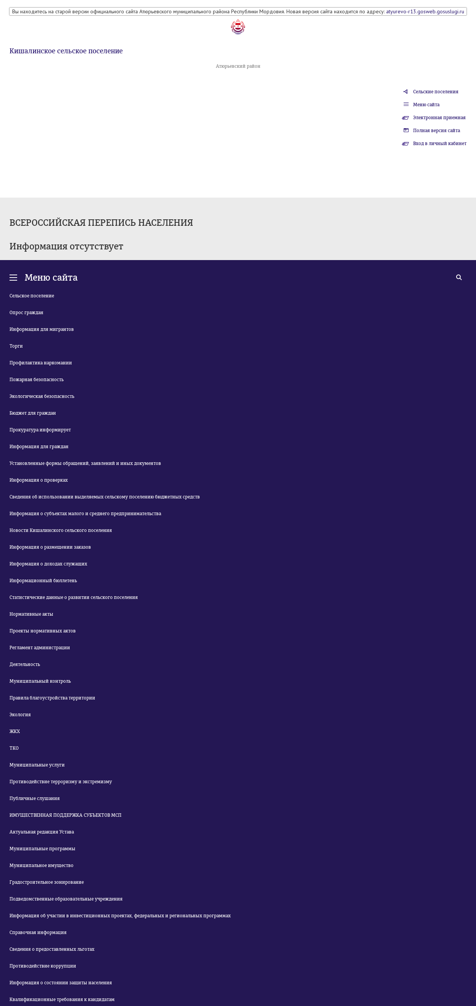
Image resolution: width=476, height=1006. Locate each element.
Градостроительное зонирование (47, 882)
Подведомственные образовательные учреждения (66, 899)
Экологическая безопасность (42, 396)
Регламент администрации (40, 647)
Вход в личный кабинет (439, 143)
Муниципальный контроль (40, 681)
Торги (16, 346)
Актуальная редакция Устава (42, 832)
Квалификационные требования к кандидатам (62, 999)
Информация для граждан (39, 446)
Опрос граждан (26, 312)
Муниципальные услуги (37, 765)
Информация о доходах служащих (48, 564)
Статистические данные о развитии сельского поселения (74, 597)
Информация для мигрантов (42, 329)
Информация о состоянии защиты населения (61, 982)
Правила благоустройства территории (52, 698)
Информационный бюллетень (43, 580)
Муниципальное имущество (41, 865)
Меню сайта (426, 104)
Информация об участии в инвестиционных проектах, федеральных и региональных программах (120, 915)
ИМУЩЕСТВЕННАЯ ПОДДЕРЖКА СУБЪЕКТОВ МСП (65, 815)
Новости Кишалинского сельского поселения (61, 530)
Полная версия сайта (436, 130)
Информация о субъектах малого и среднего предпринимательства (85, 513)
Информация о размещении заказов (50, 547)
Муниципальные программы (42, 848)
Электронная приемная (439, 117)
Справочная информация (38, 932)
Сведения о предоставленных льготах (52, 949)
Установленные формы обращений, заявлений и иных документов (85, 463)
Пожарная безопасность (37, 379)
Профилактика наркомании (41, 363)
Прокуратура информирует (40, 430)
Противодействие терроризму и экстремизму (61, 781)
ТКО (14, 748)
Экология (20, 714)
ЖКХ (15, 731)
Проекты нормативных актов (43, 631)
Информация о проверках (39, 480)
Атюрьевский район (238, 66)
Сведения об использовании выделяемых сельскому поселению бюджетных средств (105, 497)
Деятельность (25, 664)
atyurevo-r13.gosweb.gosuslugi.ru (425, 11)
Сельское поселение (32, 296)
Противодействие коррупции (43, 966)
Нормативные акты (31, 614)
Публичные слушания (35, 798)
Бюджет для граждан (33, 413)
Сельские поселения (435, 91)
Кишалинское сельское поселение (66, 51)
